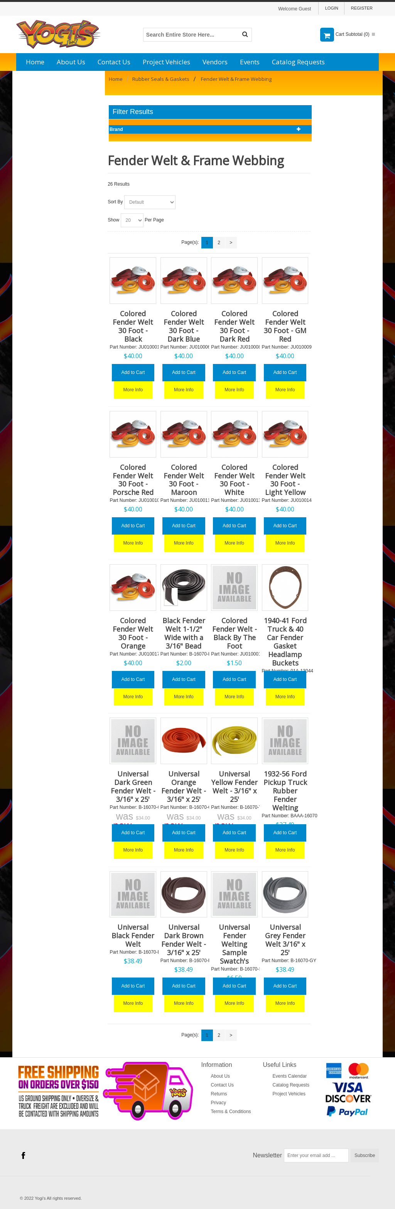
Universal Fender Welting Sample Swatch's (234, 944)
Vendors (215, 61)
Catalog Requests (298, 61)
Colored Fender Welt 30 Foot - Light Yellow (285, 480)
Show (113, 220)
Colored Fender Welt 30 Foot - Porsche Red (133, 480)
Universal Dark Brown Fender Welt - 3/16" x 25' (183, 939)
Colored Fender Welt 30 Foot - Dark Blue (184, 326)
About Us (71, 61)
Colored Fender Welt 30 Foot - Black (133, 326)
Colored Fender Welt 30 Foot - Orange (133, 633)
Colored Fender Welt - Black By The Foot (234, 633)
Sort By (115, 202)
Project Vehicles (166, 61)
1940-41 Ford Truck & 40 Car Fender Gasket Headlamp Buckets (285, 641)
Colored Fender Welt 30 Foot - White (234, 480)
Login (331, 8)
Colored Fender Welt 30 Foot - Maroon (184, 480)
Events (250, 61)
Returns (219, 1094)
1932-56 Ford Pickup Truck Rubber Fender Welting (285, 790)
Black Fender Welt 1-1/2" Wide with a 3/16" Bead (183, 633)
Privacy (218, 1102)
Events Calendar (290, 1076)
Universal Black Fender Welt (132, 935)
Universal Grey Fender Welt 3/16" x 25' (285, 939)
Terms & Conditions (231, 1111)
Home (35, 61)
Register (362, 8)
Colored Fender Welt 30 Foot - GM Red (285, 326)
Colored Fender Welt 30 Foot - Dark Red (234, 326)
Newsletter (267, 1155)
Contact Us (114, 61)
